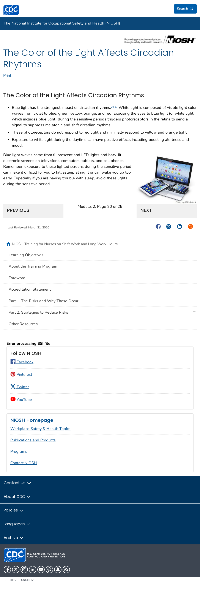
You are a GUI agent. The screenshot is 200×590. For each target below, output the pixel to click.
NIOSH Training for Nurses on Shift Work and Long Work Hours (65, 243)
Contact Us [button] (17, 482)
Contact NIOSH (23, 462)
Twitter (19, 387)
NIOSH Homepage (31, 420)
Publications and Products (33, 440)
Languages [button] (17, 524)
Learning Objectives (26, 254)
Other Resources (23, 324)
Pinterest (21, 374)
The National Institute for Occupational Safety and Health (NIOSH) (62, 23)
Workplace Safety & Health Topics (40, 428)
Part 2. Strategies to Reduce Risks (38, 312)
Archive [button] (14, 537)
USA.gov (27, 580)
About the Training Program (33, 266)
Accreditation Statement (30, 289)
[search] (185, 8)
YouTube (21, 399)
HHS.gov (10, 580)
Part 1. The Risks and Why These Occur (43, 300)
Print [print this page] (7, 75)
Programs (18, 451)
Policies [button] (14, 510)
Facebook (21, 362)
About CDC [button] (17, 496)
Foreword (17, 277)
